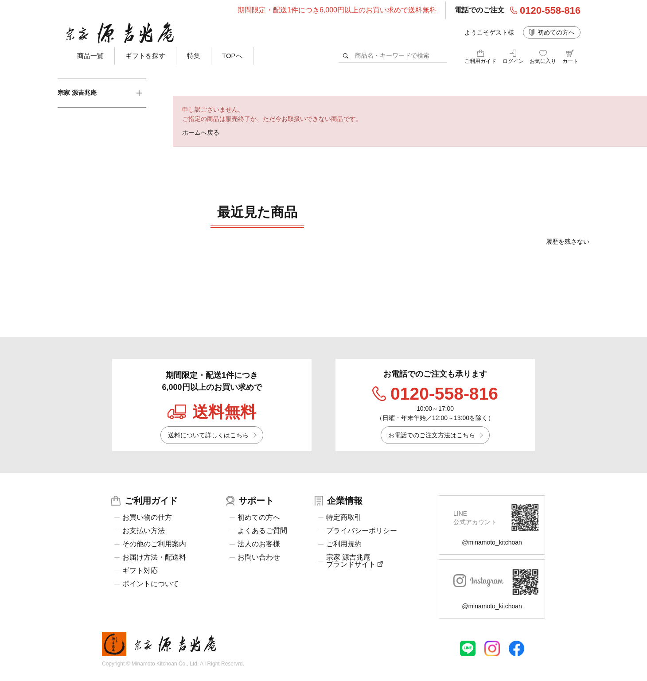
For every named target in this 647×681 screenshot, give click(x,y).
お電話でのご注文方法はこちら (431, 435)
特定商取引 (344, 517)
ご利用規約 (344, 544)
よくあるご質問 (262, 530)
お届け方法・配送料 (154, 557)
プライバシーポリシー (361, 530)
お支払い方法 (143, 530)
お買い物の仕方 (147, 517)
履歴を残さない (567, 241)
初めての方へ (556, 32)
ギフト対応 (140, 570)
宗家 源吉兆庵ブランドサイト (354, 561)
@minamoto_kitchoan (492, 542)
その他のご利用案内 (154, 544)
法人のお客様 (259, 544)
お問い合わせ (259, 557)
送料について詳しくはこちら (208, 435)
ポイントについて (150, 584)
